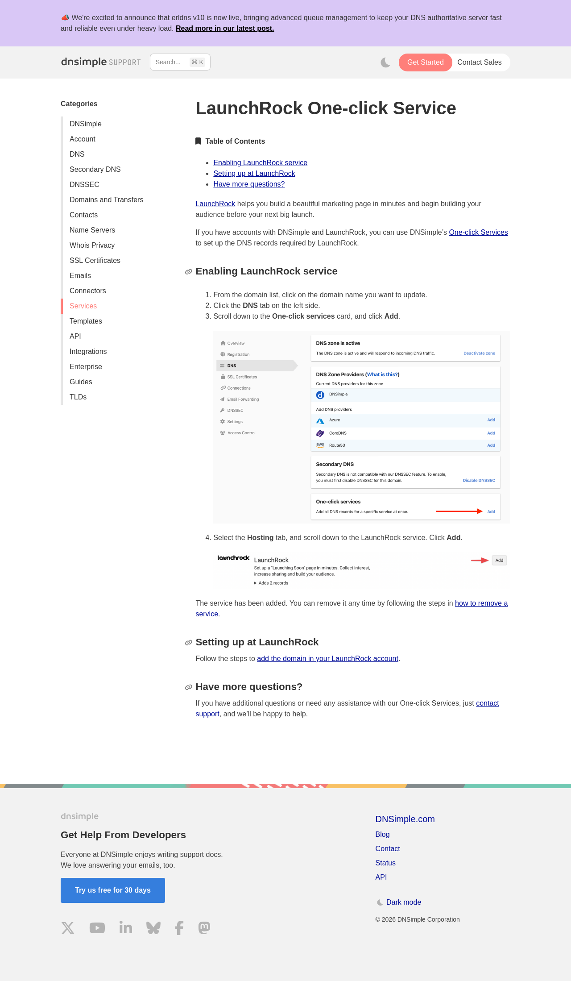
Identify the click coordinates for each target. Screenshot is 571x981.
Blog (383, 834)
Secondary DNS (95, 169)
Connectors (88, 291)
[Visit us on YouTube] (97, 929)
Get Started (425, 62)
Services (83, 306)
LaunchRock (215, 204)
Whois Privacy (92, 245)
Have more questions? (249, 184)
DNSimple (86, 124)
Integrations (88, 351)
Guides (81, 382)
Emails (80, 275)
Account (82, 139)
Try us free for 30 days (113, 890)
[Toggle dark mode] (385, 62)
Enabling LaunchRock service (260, 162)
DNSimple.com (405, 819)
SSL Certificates (95, 260)
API (75, 336)
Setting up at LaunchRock (254, 173)
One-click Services (478, 232)
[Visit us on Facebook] (179, 929)
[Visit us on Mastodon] (204, 929)
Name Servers (92, 230)
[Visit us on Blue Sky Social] (153, 929)
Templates (86, 321)
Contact (388, 848)
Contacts (84, 215)
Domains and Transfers (106, 200)
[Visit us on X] (68, 929)
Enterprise (86, 366)
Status (386, 863)
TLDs (78, 397)
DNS (77, 154)
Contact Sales (479, 62)
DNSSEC (84, 184)
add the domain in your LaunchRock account (327, 658)
